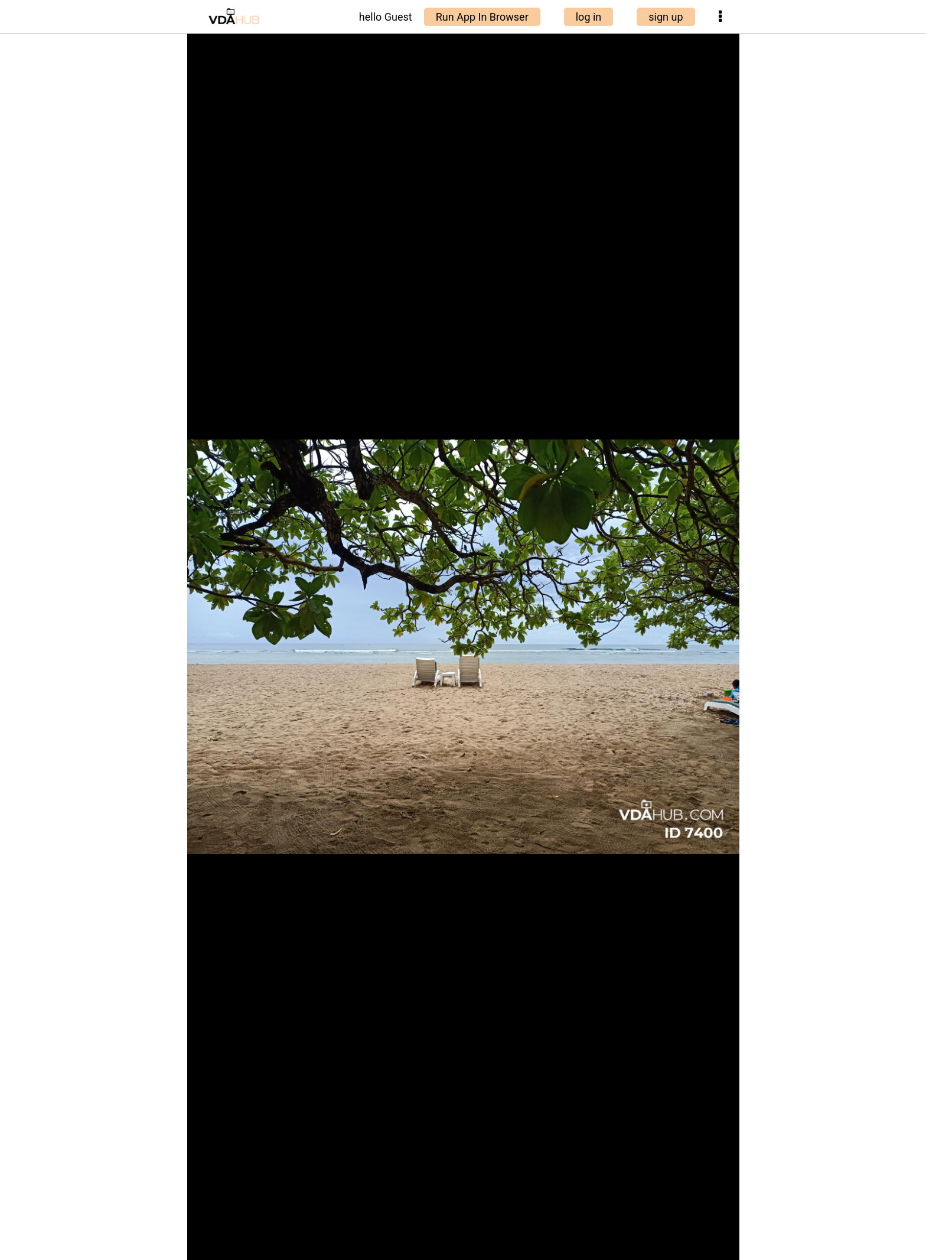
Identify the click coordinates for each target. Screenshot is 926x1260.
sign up (665, 17)
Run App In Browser (482, 17)
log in (589, 17)
